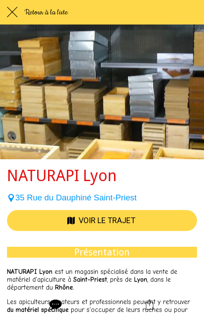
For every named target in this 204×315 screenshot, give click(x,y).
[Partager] (149, 304)
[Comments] (54, 304)
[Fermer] (12, 12)
